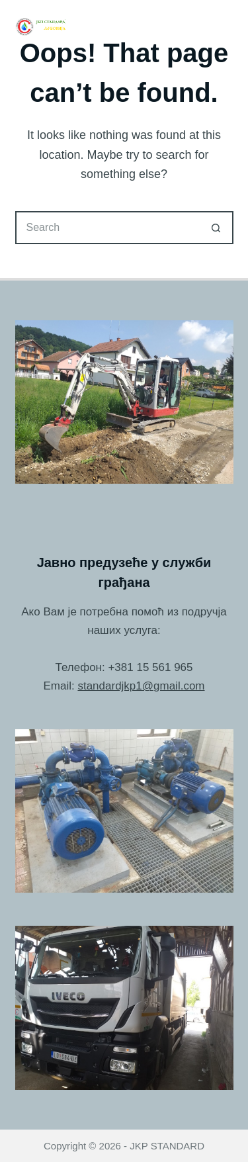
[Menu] (227, 26)
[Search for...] (107, 227)
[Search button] (216, 227)
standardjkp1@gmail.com (140, 686)
